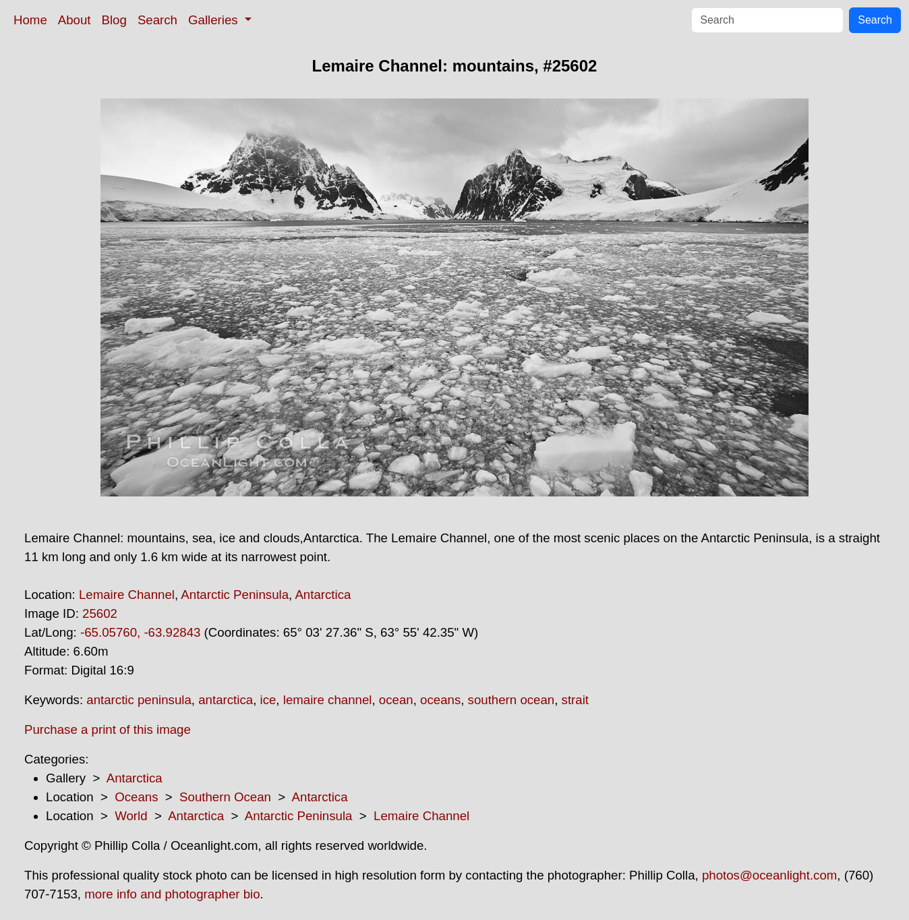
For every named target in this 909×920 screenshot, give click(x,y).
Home (30, 20)
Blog (114, 20)
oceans (440, 700)
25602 (99, 613)
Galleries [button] (214, 20)
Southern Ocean (225, 797)
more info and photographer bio (172, 894)
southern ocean (511, 700)
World (131, 816)
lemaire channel (327, 700)
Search (157, 20)
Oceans (136, 797)
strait (575, 700)
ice (268, 700)
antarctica (225, 700)
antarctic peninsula (139, 700)
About (74, 20)
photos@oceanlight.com (769, 875)
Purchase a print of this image (107, 729)
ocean (396, 700)
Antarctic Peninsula (235, 594)
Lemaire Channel (127, 594)
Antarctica (323, 594)
